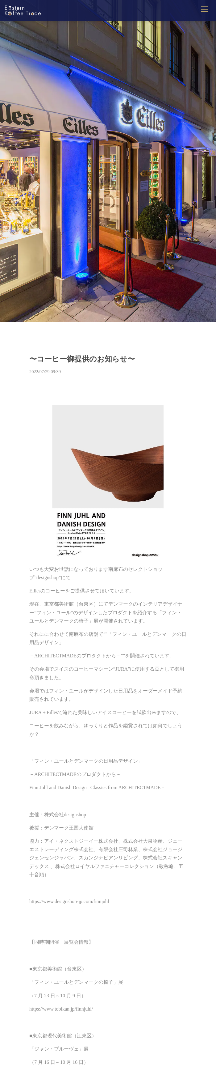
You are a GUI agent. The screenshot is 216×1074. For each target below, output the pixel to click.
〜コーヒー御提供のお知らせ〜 (82, 359)
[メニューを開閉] (204, 9)
